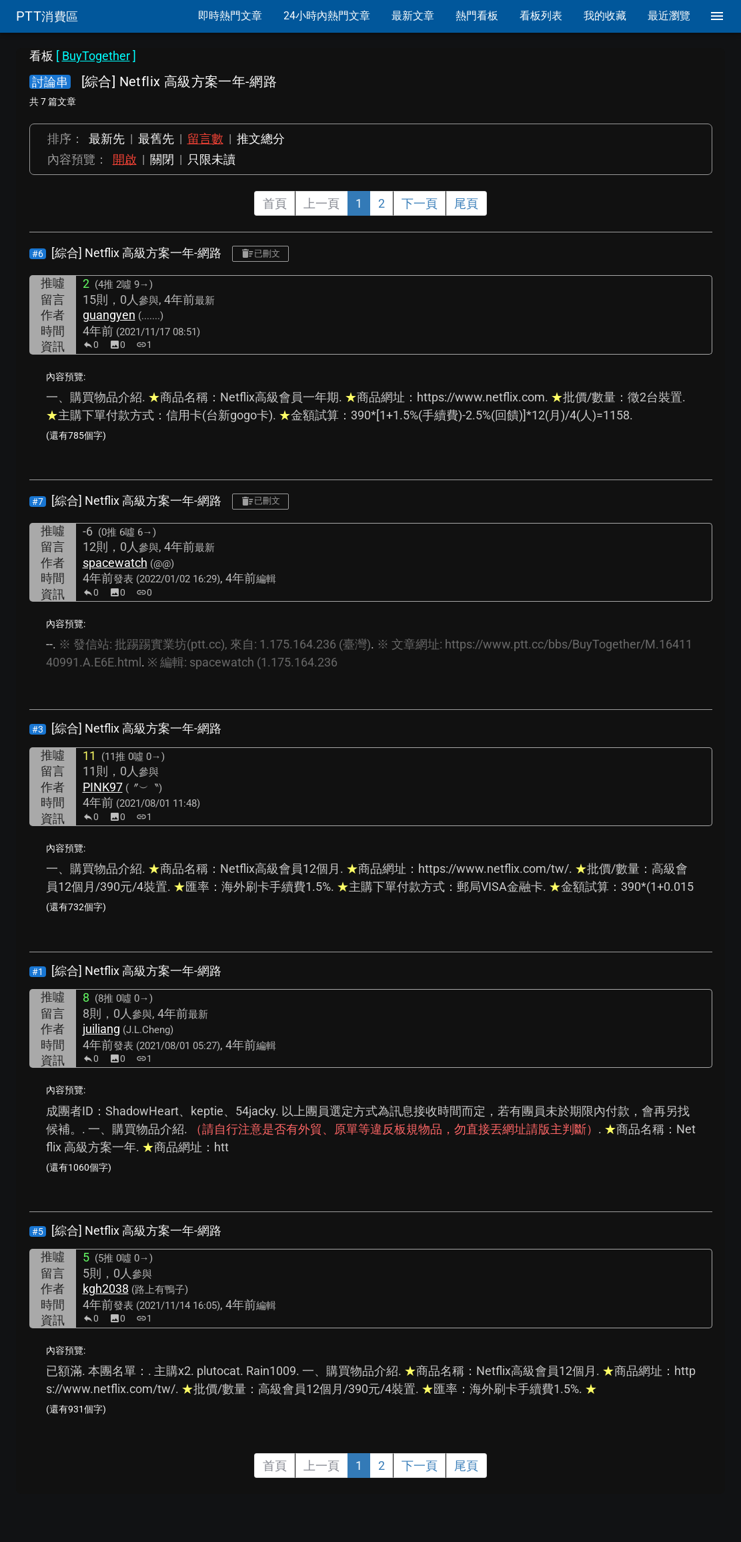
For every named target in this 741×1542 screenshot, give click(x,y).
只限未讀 (211, 159)
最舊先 (156, 139)
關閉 (162, 159)
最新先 (107, 139)
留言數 (205, 139)
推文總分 (261, 139)
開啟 (125, 159)
